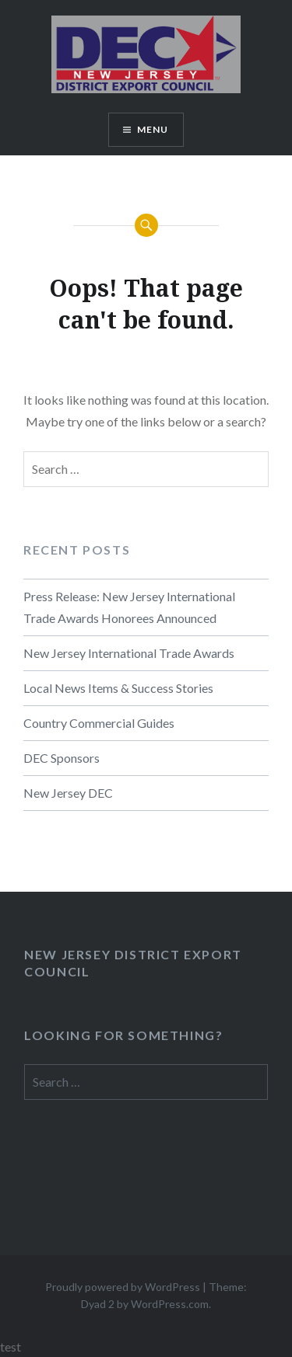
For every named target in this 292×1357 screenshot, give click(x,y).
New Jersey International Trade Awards (128, 652)
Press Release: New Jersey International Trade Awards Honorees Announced (129, 607)
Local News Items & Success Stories (118, 687)
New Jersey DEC (68, 792)
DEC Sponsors (61, 757)
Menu (153, 129)
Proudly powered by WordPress (122, 1286)
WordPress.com (170, 1303)
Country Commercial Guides (98, 722)
